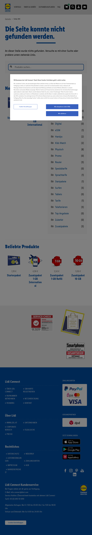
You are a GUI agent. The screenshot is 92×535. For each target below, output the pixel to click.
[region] (46, 97)
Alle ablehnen (62, 113)
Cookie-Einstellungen (25, 106)
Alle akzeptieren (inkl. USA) (62, 106)
